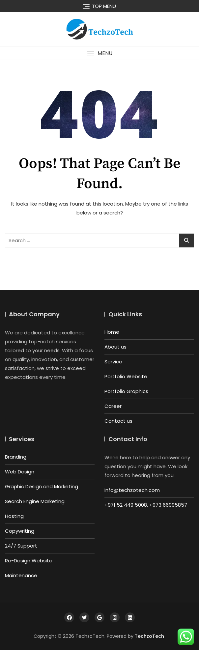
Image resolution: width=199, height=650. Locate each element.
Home (111, 331)
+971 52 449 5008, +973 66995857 (145, 504)
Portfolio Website (125, 376)
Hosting (14, 516)
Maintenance (21, 575)
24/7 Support (21, 545)
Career (113, 406)
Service (113, 361)
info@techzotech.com (132, 490)
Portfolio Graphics (126, 391)
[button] (99, 53)
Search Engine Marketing (35, 501)
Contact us (118, 420)
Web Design (19, 471)
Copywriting (19, 530)
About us (115, 346)
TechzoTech (149, 636)
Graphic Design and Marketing (41, 486)
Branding (15, 456)
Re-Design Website (28, 560)
